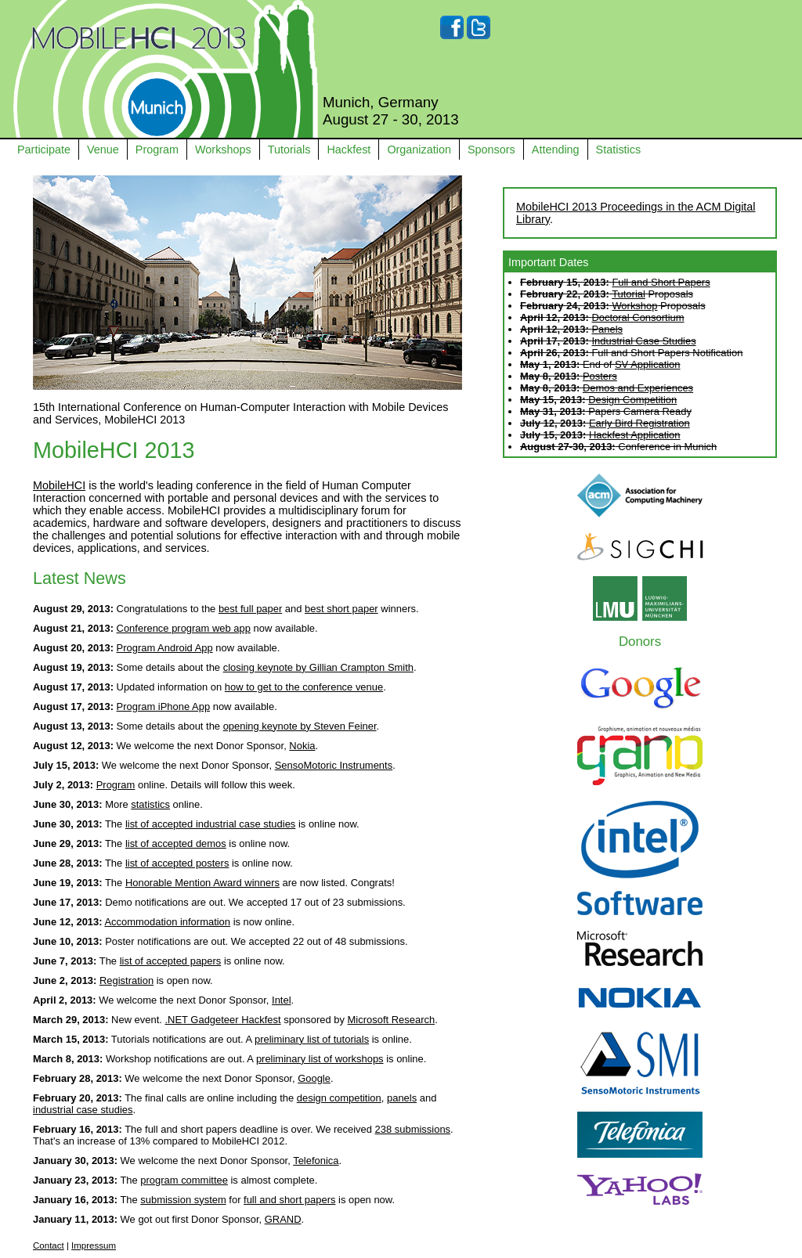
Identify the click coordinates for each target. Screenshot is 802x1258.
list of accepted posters (177, 863)
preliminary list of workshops (320, 1059)
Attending (556, 149)
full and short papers (289, 1200)
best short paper (341, 609)
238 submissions (412, 1129)
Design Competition (632, 400)
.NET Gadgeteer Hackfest (223, 1020)
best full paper (250, 609)
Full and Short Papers (661, 282)
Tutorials (289, 149)
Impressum (93, 1245)
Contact (48, 1245)
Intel (281, 1000)
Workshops (223, 149)
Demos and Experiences (638, 388)
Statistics (618, 149)
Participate (43, 149)
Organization (419, 149)
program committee (184, 1180)
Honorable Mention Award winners (202, 883)
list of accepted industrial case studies (210, 824)
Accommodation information (167, 922)
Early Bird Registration (639, 423)
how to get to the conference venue (304, 687)
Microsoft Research (391, 1020)
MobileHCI (59, 485)
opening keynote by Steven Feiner (300, 726)
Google (314, 1078)
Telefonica (315, 1160)
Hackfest (348, 149)
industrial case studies (82, 1110)
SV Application (648, 364)
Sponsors (491, 149)
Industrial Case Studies (643, 341)
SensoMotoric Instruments (333, 765)
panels (402, 1098)
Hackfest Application (635, 435)
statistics (150, 804)
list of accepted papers (171, 961)
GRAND (283, 1219)
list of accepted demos (175, 843)
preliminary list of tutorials (312, 1039)
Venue (103, 149)
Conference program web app (184, 628)
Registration (126, 980)
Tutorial (628, 294)
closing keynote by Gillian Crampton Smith (318, 667)
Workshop (634, 306)
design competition (339, 1098)
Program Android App (165, 648)
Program (157, 149)
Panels (607, 329)
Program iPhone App (164, 706)
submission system (183, 1200)
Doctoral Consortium (637, 317)
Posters (600, 376)
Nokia (302, 746)
